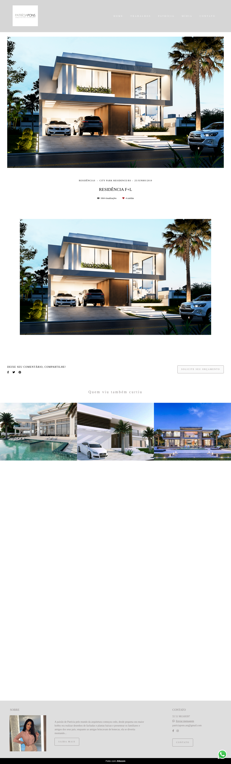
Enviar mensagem (185, 721)
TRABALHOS (140, 16)
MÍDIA (187, 16)
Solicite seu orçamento (200, 369)
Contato (182, 742)
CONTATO (207, 16)
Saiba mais (66, 742)
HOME (118, 16)
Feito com (115, 761)
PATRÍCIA (166, 16)
